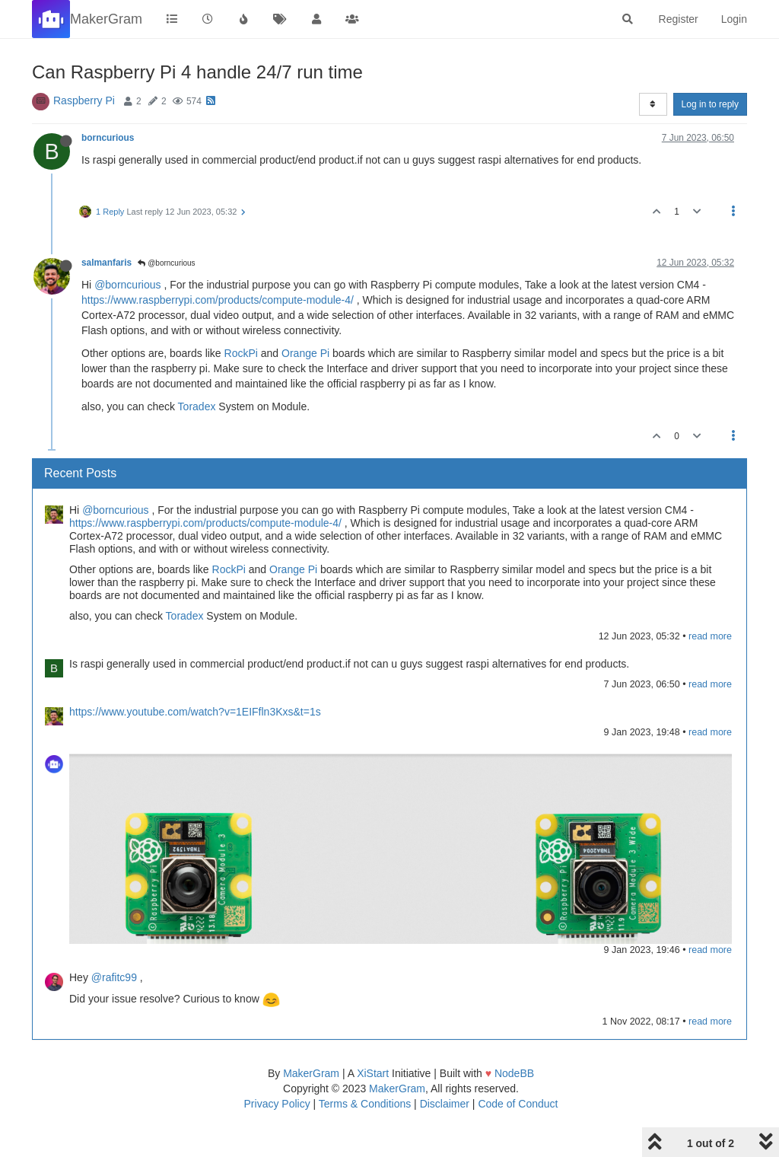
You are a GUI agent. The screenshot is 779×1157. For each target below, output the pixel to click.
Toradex (197, 406)
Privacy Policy (277, 1104)
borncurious (107, 137)
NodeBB (514, 1073)
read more (710, 636)
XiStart (373, 1073)
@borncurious (166, 263)
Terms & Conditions (365, 1104)
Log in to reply (710, 104)
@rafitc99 (114, 977)
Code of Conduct (518, 1104)
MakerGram (311, 1073)
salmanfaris (106, 262)
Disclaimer (444, 1104)
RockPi (241, 353)
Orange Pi (305, 353)
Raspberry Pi (84, 100)
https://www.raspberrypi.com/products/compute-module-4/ (217, 300)
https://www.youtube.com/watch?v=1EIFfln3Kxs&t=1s (195, 712)
